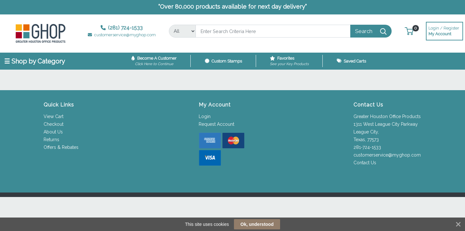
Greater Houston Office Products (387, 116)
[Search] (273, 31)
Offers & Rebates (61, 147)
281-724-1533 (367, 147)
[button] (409, 31)
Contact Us (364, 162)
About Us (53, 131)
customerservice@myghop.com (387, 155)
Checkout (53, 124)
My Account (444, 30)
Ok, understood (256, 224)
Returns (51, 139)
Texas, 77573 (366, 139)
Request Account (216, 124)
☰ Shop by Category (34, 61)
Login (205, 116)
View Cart (53, 116)
